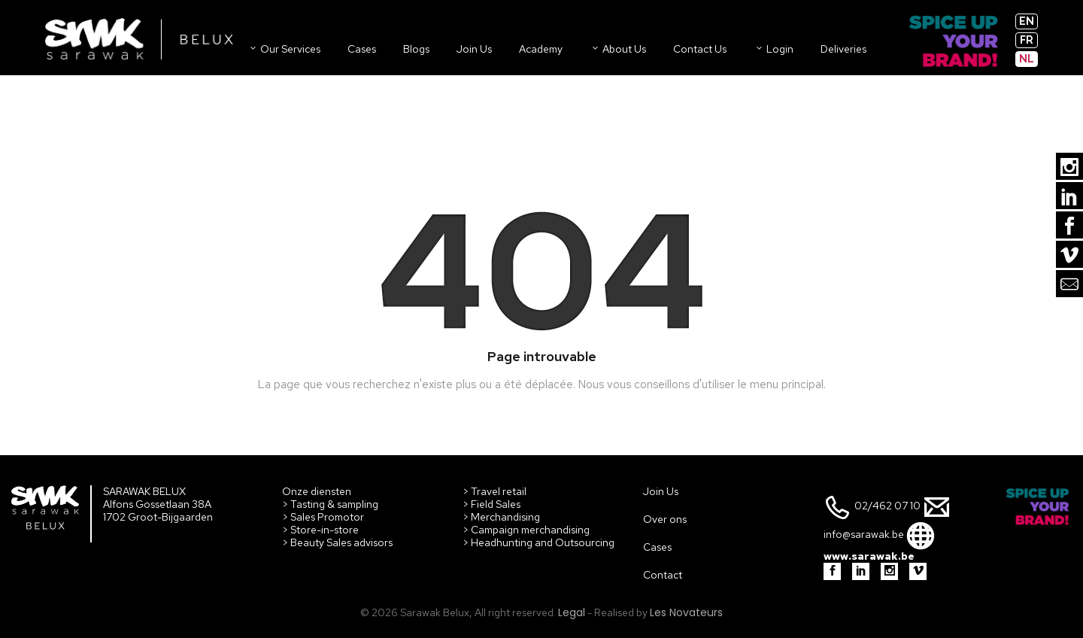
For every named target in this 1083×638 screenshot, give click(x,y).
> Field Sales (491, 504)
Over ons (665, 519)
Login (773, 49)
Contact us (700, 49)
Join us (474, 49)
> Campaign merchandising (526, 529)
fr (1026, 40)
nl (1026, 59)
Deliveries (843, 49)
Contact (662, 575)
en (1026, 21)
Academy (541, 49)
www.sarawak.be (869, 556)
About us (618, 49)
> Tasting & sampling (330, 504)
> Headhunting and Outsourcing (538, 542)
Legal (571, 612)
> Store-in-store (320, 529)
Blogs (416, 49)
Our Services (283, 49)
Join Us (660, 491)
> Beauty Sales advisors (337, 542)
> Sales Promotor (323, 517)
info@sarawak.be (864, 535)
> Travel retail (494, 491)
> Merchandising (501, 517)
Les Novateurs (686, 612)
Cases (361, 49)
